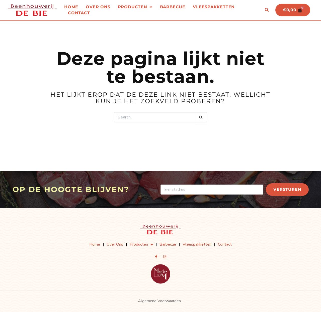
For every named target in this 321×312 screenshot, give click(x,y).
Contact (79, 13)
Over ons (98, 7)
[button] (266, 10)
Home (71, 7)
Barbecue (172, 7)
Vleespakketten (214, 7)
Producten (135, 7)
